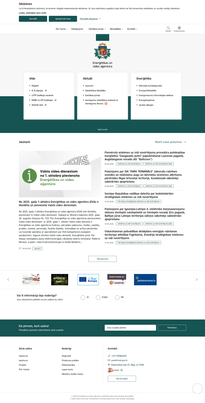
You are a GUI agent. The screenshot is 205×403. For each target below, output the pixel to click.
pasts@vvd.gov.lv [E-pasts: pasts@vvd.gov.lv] (119, 360)
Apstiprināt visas (63, 18)
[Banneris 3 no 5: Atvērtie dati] (59, 279)
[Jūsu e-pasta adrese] (130, 328)
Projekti (22, 365)
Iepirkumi (23, 360)
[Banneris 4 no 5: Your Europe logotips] (88, 279)
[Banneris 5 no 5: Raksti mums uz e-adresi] (116, 279)
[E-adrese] (113, 370)
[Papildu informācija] (121, 370)
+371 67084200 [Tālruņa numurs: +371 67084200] (119, 356)
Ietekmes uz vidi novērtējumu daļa (158, 164)
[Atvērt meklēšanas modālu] (168, 29)
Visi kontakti (122, 378)
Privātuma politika (70, 360)
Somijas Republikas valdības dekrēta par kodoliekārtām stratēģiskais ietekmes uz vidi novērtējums (139, 195)
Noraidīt (33, 18)
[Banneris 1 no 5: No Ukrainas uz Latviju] (145, 279)
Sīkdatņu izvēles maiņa (72, 374)
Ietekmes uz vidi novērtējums (129, 164)
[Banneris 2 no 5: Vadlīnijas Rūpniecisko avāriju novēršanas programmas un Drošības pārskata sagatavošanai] (31, 279)
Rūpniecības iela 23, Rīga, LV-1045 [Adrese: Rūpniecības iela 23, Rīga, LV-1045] (127, 364)
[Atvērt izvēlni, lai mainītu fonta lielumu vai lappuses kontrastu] (179, 29)
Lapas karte (67, 369)
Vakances (23, 356)
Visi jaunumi (102, 258)
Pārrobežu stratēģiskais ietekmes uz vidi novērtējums (138, 201)
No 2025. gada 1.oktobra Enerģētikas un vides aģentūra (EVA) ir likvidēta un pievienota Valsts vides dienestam (59, 203)
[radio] (85, 297)
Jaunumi (37, 248)
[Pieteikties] (172, 328)
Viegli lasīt (66, 356)
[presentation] (23, 309)
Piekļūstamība (68, 365)
